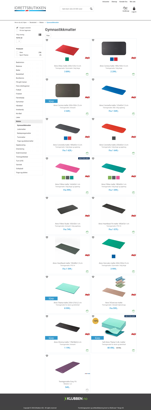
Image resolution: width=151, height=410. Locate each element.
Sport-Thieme (23, 55)
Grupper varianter (25, 28)
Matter (41, 22)
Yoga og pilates (21, 173)
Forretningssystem (84, 408)
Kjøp (51, 101)
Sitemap (114, 1)
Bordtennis (20, 78)
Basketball (20, 74)
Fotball (18, 90)
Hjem (25, 22)
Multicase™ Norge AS (117, 408)
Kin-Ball (19, 114)
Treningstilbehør (22, 157)
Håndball (19, 106)
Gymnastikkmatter (53, 22)
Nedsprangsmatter (24, 133)
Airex (21, 52)
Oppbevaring (20, 145)
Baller (18, 70)
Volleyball (19, 169)
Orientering (20, 149)
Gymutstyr (20, 102)
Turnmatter (21, 137)
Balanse (19, 66)
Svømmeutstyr (21, 153)
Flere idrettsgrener (23, 86)
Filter (48, 35)
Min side (132, 1)
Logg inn (134, 12)
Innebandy (20, 110)
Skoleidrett (33, 22)
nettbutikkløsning (98, 408)
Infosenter (105, 1)
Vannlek (19, 165)
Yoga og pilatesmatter (25, 141)
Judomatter (21, 129)
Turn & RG (19, 161)
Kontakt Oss (123, 1)
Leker (18, 117)
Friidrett (19, 94)
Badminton (20, 62)
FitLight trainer (21, 82)
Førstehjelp (20, 98)
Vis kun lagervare (25, 30)
